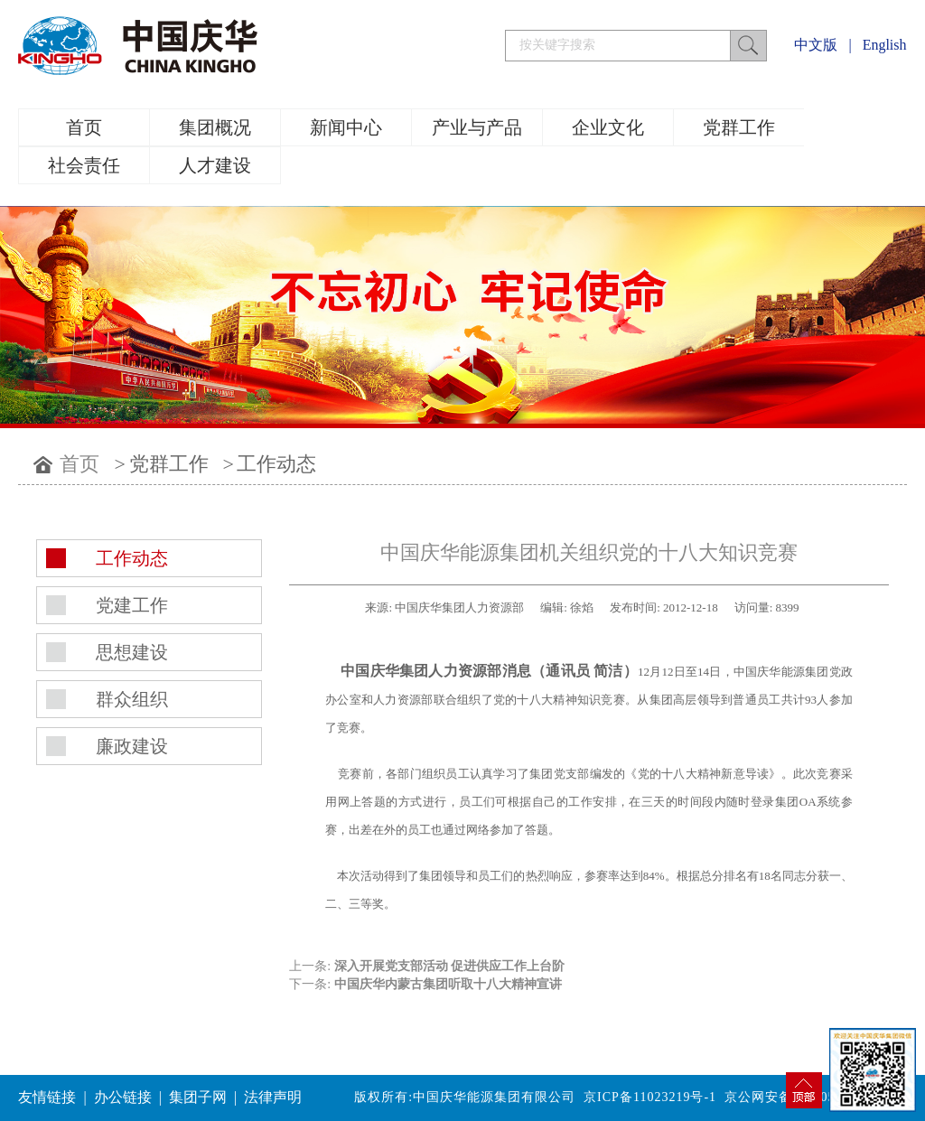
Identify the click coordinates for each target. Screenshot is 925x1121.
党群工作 (739, 127)
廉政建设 (132, 746)
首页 (84, 127)
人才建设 (215, 165)
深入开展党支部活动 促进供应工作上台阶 (449, 966)
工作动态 (276, 464)
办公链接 (123, 1097)
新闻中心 (346, 127)
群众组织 (132, 699)
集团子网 (198, 1097)
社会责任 (84, 165)
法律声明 (273, 1097)
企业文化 (608, 127)
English (885, 44)
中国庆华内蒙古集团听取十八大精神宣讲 (448, 984)
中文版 (815, 44)
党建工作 (132, 605)
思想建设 (132, 652)
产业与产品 (477, 127)
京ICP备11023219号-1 (650, 1097)
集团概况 (215, 127)
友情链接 (47, 1097)
